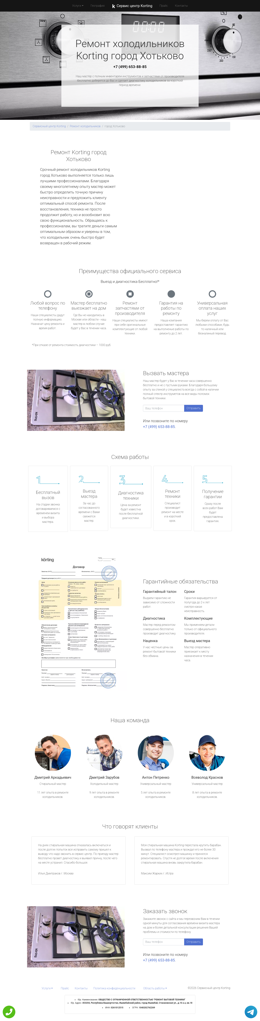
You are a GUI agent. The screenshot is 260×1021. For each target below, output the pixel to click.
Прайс (164, 5)
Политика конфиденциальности (114, 988)
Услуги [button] (76, 5)
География (98, 5)
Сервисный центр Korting (49, 126)
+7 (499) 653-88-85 (130, 67)
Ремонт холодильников (85, 126)
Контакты (181, 5)
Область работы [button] (154, 988)
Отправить (194, 408)
